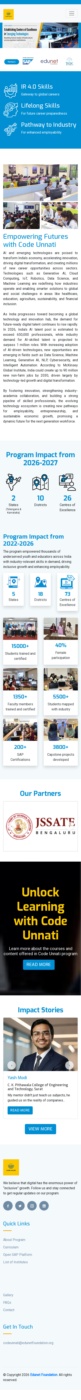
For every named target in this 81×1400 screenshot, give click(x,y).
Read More (39, 964)
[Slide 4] (37, 42)
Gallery (8, 1295)
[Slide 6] (51, 42)
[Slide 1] (16, 42)
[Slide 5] (44, 42)
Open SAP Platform (17, 1255)
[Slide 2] (23, 42)
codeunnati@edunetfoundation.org (28, 1343)
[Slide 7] (58, 42)
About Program (14, 1240)
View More (40, 1129)
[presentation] (11, 826)
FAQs (7, 1302)
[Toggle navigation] (72, 13)
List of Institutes (15, 1262)
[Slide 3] (30, 42)
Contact (8, 1310)
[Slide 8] (65, 42)
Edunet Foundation (43, 1375)
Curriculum (11, 1247)
